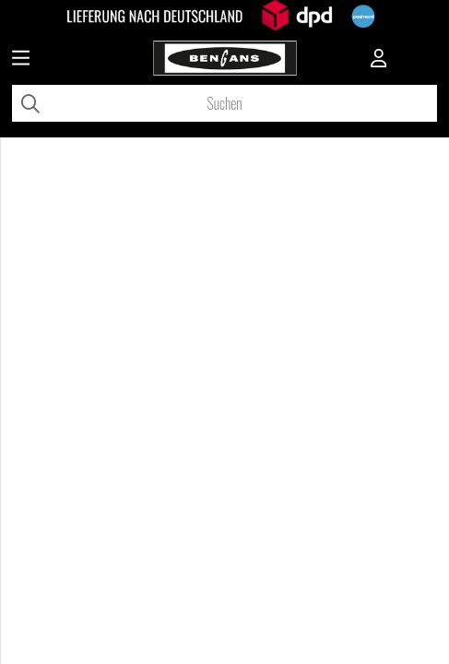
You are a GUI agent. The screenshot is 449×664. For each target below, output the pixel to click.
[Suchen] (224, 103)
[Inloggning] (379, 60)
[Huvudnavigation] (21, 60)
